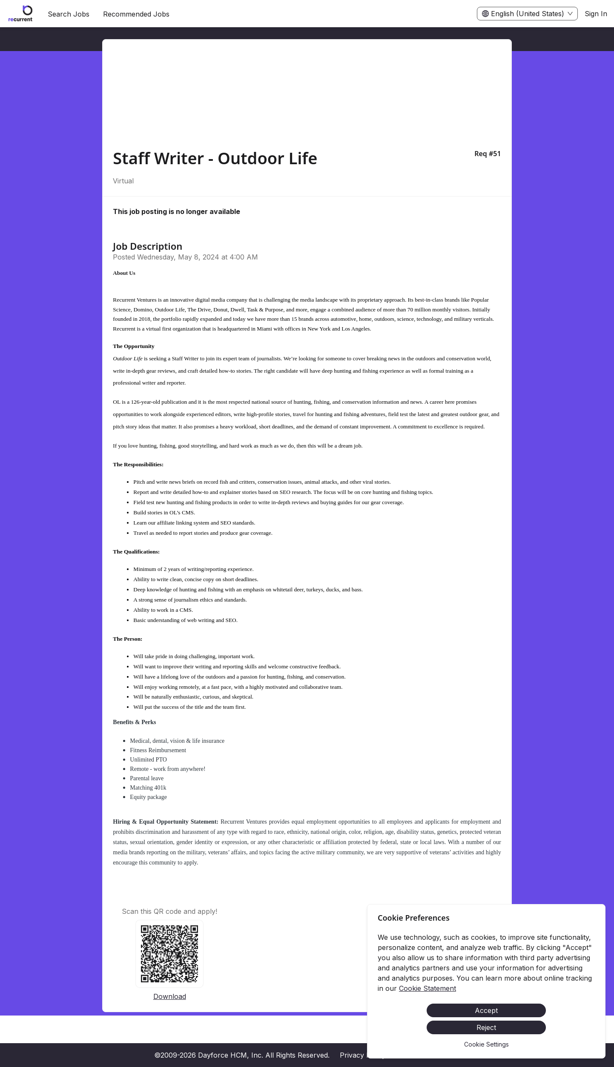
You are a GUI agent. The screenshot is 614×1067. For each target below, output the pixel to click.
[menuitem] (20, 14)
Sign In (596, 13)
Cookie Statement (427, 988)
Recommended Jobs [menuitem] (136, 14)
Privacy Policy (363, 1055)
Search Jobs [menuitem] (68, 14)
